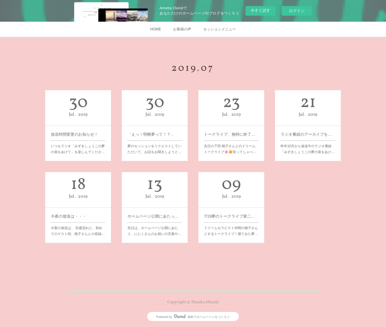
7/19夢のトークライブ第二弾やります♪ (231, 211)
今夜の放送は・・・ (74, 211)
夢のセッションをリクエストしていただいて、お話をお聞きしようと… (155, 135)
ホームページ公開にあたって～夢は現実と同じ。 (155, 211)
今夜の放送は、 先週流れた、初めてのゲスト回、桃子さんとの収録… (78, 217)
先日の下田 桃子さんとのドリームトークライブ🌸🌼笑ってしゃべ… (230, 135)
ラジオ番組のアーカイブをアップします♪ (308, 129)
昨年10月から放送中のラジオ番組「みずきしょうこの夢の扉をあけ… (308, 135)
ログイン (297, 10)
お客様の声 (182, 29)
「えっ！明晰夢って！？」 (153, 129)
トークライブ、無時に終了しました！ (231, 129)
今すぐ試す (260, 10)
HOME (155, 29)
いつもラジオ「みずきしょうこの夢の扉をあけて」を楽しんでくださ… (78, 135)
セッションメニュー (219, 29)
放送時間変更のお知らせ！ (76, 129)
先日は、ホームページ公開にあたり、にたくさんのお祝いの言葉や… (155, 217)
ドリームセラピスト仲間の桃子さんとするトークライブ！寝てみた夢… (231, 217)
